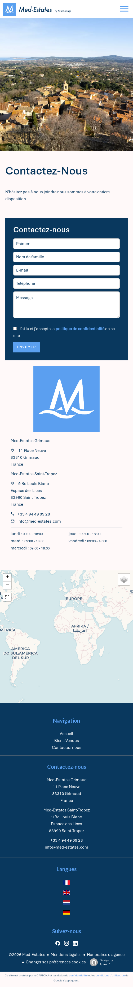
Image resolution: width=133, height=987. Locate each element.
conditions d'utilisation (110, 975)
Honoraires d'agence (106, 954)
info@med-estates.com (39, 521)
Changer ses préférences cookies (56, 962)
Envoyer (26, 347)
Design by (100, 962)
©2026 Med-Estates (27, 954)
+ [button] (7, 578)
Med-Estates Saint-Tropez (34, 474)
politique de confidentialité (80, 328)
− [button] (7, 585)
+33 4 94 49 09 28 (33, 514)
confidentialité (78, 975)
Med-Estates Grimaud (31, 440)
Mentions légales (66, 954)
